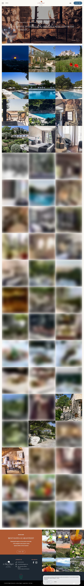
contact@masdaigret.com (23, 564)
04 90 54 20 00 (21, 562)
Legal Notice (25, 583)
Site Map (30, 583)
